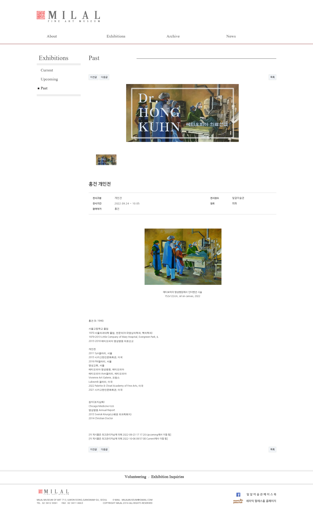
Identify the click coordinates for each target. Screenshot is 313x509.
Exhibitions (116, 37)
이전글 (93, 77)
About (52, 37)
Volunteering (135, 477)
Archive (173, 37)
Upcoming (49, 80)
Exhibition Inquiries (167, 477)
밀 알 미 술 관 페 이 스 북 (256, 494)
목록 (272, 77)
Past (44, 89)
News (231, 37)
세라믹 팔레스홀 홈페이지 (254, 501)
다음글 (104, 77)
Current (47, 71)
